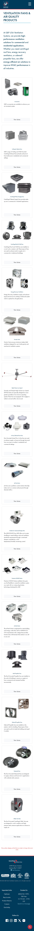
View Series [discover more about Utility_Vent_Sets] (17, 837)
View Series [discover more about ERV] (17, 310)
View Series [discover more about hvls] (17, 406)
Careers (6, 904)
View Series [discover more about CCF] (17, 167)
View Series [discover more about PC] (17, 596)
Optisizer (7, 894)
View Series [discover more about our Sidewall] (17, 453)
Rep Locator (7, 897)
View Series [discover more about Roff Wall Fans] (17, 262)
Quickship (7, 907)
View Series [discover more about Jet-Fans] (17, 501)
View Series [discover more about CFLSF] (17, 215)
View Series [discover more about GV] (17, 357)
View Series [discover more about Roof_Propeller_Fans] (17, 691)
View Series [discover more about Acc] (17, 119)
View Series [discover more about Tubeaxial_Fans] (17, 789)
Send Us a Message (24, 904)
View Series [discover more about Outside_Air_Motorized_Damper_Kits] (17, 549)
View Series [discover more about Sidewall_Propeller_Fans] (17, 740)
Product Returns (7, 901)
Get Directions (15, 870)
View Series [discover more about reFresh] (17, 644)
